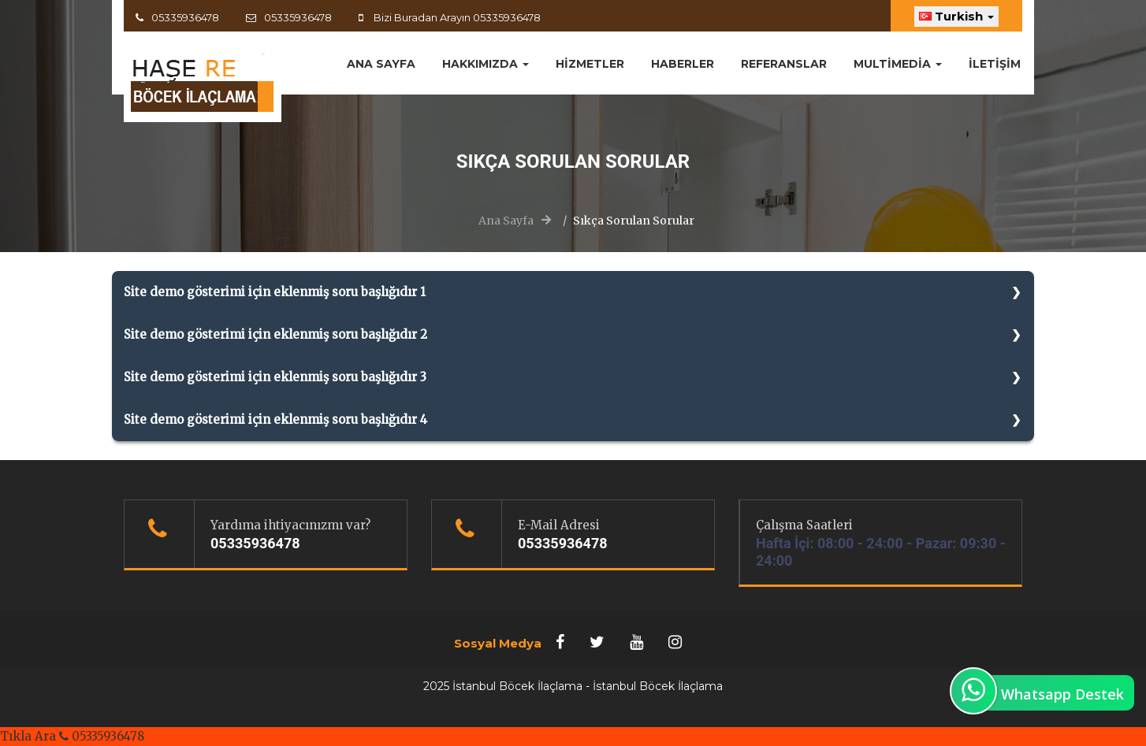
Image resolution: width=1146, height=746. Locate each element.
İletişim (995, 64)
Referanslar (784, 64)
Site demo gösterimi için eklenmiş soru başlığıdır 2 (275, 334)
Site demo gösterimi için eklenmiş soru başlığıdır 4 (275, 419)
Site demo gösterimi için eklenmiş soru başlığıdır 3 (275, 376)
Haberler (682, 64)
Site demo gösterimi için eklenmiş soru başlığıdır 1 (275, 291)
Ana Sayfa (506, 220)
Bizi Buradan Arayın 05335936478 (456, 17)
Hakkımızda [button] (485, 64)
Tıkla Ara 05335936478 (72, 736)
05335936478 (185, 17)
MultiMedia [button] (898, 64)
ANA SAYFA (381, 64)
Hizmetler (590, 64)
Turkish (956, 16)
